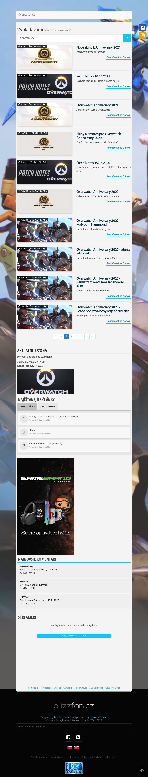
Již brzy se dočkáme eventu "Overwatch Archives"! (50, 419)
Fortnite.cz (33, 688)
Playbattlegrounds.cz (51, 688)
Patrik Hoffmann (98, 717)
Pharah (35, 432)
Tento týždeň (27, 406)
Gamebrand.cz (96, 688)
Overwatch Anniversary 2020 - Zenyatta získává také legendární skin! (100, 282)
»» (92, 336)
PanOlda (23, 133)
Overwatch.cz (26, 14)
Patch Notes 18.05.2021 (93, 76)
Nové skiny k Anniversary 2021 (98, 47)
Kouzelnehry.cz (112, 688)
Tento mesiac (47, 406)
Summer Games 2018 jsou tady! (41, 446)
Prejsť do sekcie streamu (74, 635)
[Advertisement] (74, 663)
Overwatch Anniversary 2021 (97, 105)
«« (56, 336)
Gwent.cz (67, 688)
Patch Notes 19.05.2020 (93, 163)
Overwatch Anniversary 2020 (97, 192)
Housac (22, 47)
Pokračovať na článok (118, 57)
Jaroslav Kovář (61, 717)
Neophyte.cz (81, 688)
